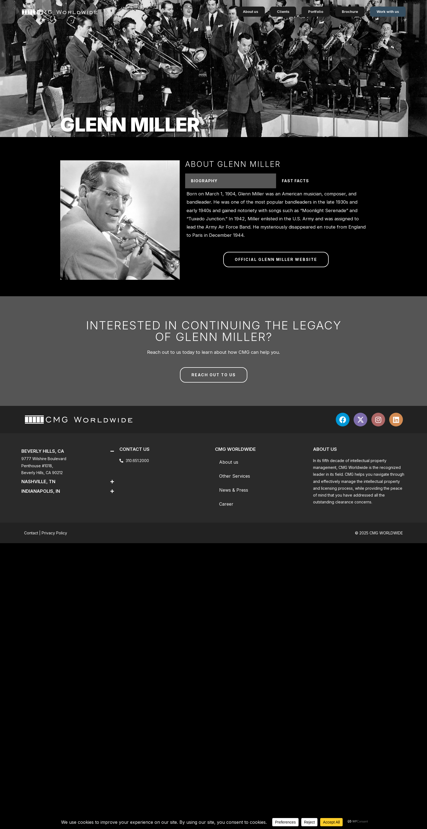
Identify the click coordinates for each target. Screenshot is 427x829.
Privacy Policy (54, 533)
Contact (31, 533)
